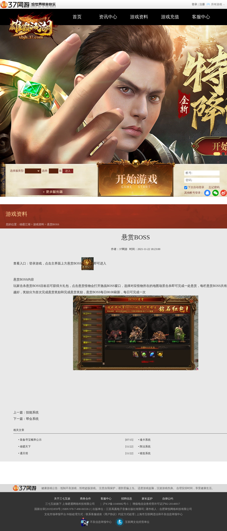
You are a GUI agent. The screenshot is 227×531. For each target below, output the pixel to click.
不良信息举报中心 (96, 522)
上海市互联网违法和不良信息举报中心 (160, 514)
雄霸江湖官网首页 (35, 29)
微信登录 (215, 193)
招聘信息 (126, 498)
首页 (77, 16)
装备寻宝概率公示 (31, 439)
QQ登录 (207, 193)
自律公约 (167, 498)
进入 (68, 171)
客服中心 (201, 16)
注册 (202, 4)
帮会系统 (32, 418)
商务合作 (85, 498)
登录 (194, 4)
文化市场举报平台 (55, 514)
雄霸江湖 (24, 224)
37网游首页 (29, 4)
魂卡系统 (145, 439)
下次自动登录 (196, 187)
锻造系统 (145, 453)
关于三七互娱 (62, 498)
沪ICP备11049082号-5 (115, 503)
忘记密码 (214, 187)
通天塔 (24, 453)
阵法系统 (145, 446)
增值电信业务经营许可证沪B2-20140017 (156, 503)
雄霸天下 (25, 446)
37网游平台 (24, 488)
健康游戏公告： (50, 488)
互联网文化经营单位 (132, 522)
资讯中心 (108, 16)
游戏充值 (170, 16)
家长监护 (147, 498)
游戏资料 (139, 16)
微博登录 (223, 193)
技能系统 (32, 412)
